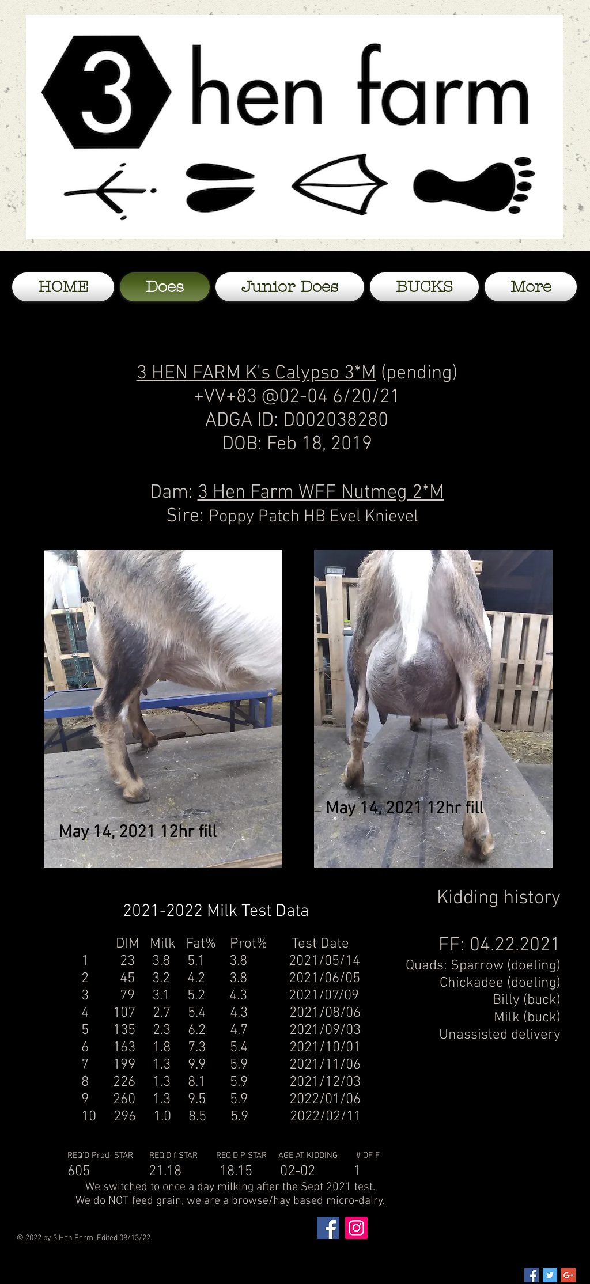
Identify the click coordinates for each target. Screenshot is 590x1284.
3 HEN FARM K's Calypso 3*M (256, 373)
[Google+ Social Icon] (568, 1275)
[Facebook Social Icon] (531, 1275)
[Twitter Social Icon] (550, 1275)
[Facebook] (328, 1228)
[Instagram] (356, 1228)
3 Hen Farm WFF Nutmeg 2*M (321, 493)
